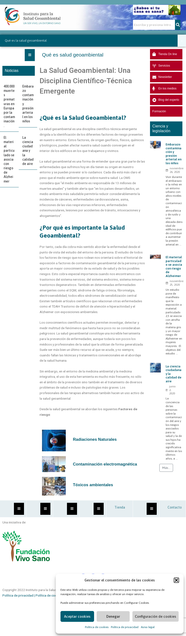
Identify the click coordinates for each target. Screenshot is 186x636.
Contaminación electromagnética (105, 464)
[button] (176, 580)
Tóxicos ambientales (93, 485)
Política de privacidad (124, 627)
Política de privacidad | (19, 595)
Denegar (113, 616)
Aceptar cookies (77, 616)
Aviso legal (148, 627)
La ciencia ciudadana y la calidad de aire (28, 151)
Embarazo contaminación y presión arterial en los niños (173, 154)
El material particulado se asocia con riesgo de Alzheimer (9, 159)
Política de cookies (96, 627)
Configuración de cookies (155, 616)
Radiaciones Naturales (95, 439)
